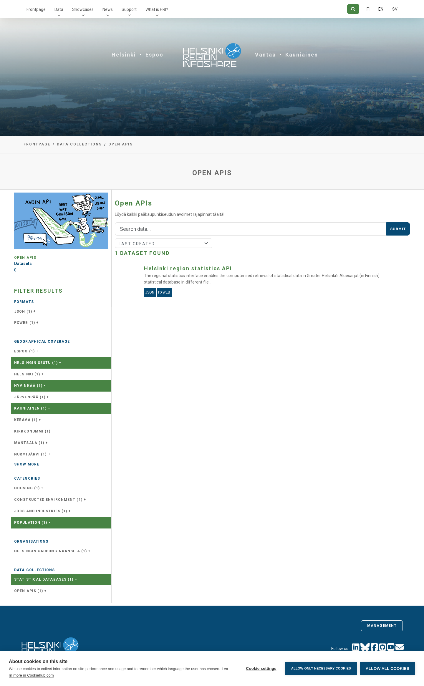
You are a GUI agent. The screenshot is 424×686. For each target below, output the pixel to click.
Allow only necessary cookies (321, 668)
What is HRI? (156, 9)
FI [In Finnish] (368, 9)
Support (129, 9)
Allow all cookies (387, 668)
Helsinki (124, 55)
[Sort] (163, 243)
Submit (398, 229)
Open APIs (120, 144)
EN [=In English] (380, 9)
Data (58, 9)
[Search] (353, 9)
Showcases (83, 9)
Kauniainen (301, 55)
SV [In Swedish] (395, 9)
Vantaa (265, 55)
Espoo (154, 55)
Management (382, 626)
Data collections (79, 144)
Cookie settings (261, 668)
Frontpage (36, 9)
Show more (26, 464)
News (107, 9)
